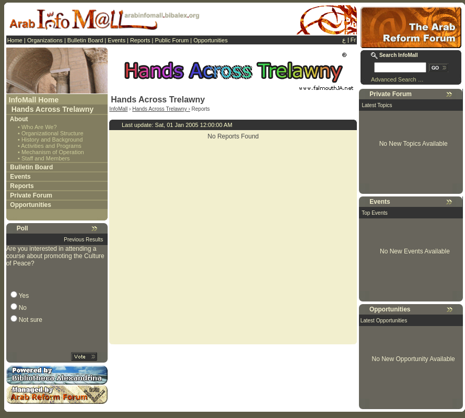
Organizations (45, 40)
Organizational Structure (52, 133)
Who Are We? (39, 127)
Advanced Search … (397, 79)
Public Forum (172, 40)
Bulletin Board (85, 40)
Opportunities (210, 40)
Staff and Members (45, 158)
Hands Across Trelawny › (161, 109)
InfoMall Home (34, 100)
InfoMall (118, 109)
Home (14, 40)
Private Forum (31, 195)
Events (116, 40)
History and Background (52, 139)
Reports (140, 40)
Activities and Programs (51, 146)
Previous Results (83, 239)
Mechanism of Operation (52, 152)
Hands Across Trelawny (52, 109)
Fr (353, 40)
